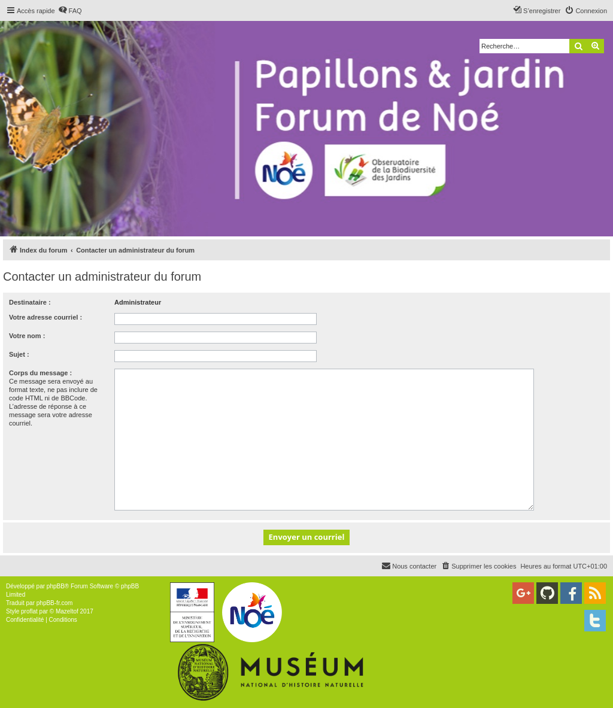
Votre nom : (27, 335)
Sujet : (19, 354)
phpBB (56, 586)
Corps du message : (40, 372)
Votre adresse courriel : (45, 317)
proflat (29, 611)
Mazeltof (67, 611)
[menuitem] (70, 11)
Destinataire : (30, 302)
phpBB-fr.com (55, 603)
